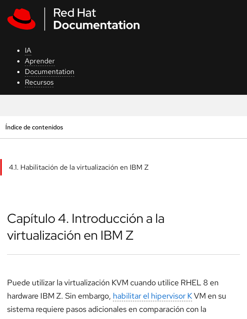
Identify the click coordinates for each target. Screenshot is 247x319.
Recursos (39, 82)
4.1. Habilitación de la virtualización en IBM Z (79, 167)
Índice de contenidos (34, 127)
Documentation (49, 71)
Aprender (40, 61)
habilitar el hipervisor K (152, 296)
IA (28, 50)
